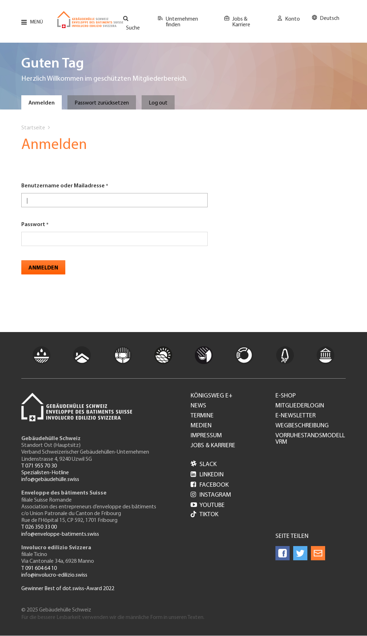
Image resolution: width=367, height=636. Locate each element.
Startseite (33, 128)
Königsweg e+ (211, 396)
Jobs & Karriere (241, 22)
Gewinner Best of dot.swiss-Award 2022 (67, 589)
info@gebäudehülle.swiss (50, 479)
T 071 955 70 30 (39, 466)
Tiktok (204, 515)
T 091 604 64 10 (39, 568)
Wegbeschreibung (302, 426)
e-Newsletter (295, 416)
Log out (158, 103)
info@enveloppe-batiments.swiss (60, 534)
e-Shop (285, 396)
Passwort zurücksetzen (102, 103)
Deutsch (329, 18)
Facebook (210, 485)
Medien (201, 426)
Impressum (206, 436)
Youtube (208, 505)
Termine (202, 416)
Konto (292, 19)
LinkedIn (207, 474)
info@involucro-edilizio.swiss (54, 575)
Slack (204, 464)
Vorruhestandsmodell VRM (310, 439)
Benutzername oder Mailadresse (63, 186)
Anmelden (41, 103)
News (198, 406)
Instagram (211, 495)
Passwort (33, 225)
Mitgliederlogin (299, 406)
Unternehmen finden (182, 22)
